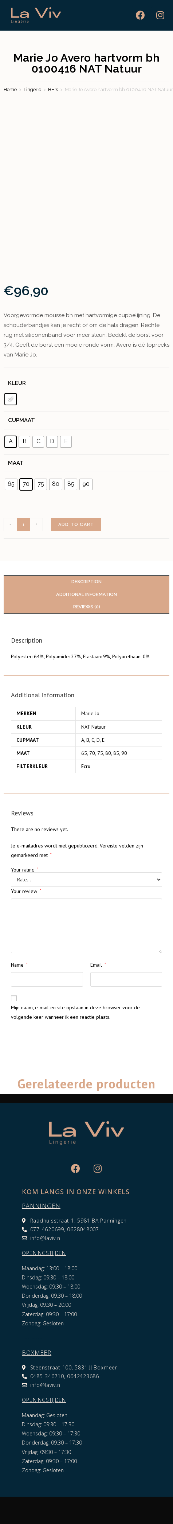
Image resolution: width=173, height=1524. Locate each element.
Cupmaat (21, 420)
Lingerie (32, 89)
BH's (53, 89)
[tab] (86, 582)
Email (98, 965)
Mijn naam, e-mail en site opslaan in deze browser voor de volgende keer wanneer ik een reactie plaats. (75, 1012)
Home (10, 89)
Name (19, 965)
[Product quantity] (23, 524)
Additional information (86, 594)
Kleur (17, 383)
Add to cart (76, 524)
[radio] (10, 399)
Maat (16, 463)
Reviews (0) (86, 606)
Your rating (25, 869)
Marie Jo (90, 713)
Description (86, 581)
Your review (26, 891)
